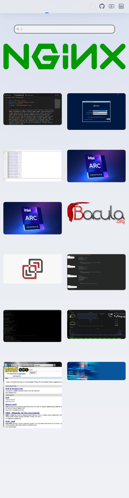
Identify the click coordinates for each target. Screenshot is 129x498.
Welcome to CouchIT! (5, 6)
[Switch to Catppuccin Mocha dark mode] (93, 7)
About (50, 6)
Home (47, 6)
